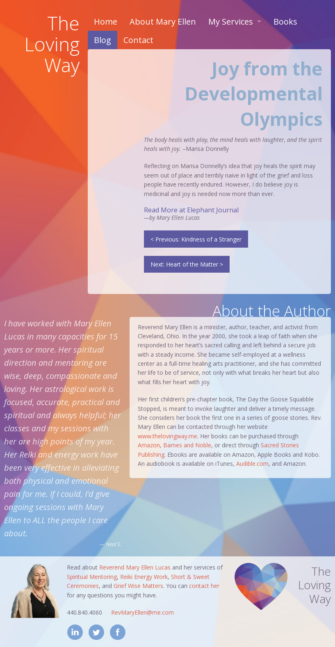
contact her (204, 586)
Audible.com (252, 463)
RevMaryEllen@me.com (142, 612)
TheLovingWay (52, 44)
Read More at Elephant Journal (191, 209)
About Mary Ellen (163, 21)
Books (285, 21)
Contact (138, 40)
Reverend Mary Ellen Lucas (135, 567)
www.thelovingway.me (167, 436)
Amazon (149, 445)
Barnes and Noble (187, 445)
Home (105, 21)
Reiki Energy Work (144, 577)
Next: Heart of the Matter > (186, 264)
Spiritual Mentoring (92, 577)
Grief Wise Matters (138, 586)
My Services (230, 21)
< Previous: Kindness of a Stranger (196, 239)
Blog (102, 40)
